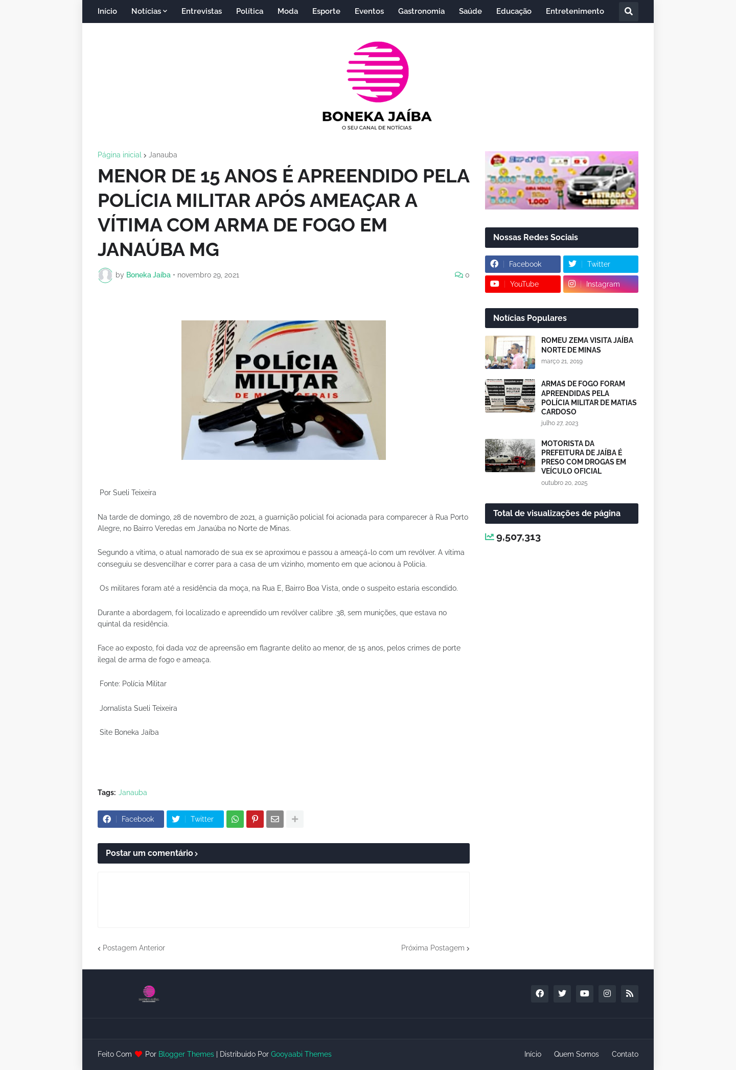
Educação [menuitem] (514, 11)
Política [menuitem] (249, 11)
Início (532, 1054)
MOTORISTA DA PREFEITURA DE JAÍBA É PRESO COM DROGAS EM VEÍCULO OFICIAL (583, 457)
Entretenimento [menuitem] (575, 11)
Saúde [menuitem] (470, 11)
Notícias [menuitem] (146, 11)
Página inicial (120, 154)
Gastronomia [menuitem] (421, 11)
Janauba (163, 154)
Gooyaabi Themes (301, 1054)
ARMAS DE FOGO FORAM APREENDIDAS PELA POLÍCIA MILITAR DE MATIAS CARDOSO (589, 398)
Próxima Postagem (433, 948)
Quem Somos (576, 1054)
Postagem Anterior (134, 948)
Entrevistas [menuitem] (201, 11)
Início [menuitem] (107, 11)
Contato (625, 1054)
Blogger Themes (186, 1054)
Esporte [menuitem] (326, 11)
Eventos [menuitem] (369, 11)
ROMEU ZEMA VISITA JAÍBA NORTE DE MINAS (587, 345)
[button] (628, 11)
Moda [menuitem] (288, 11)
